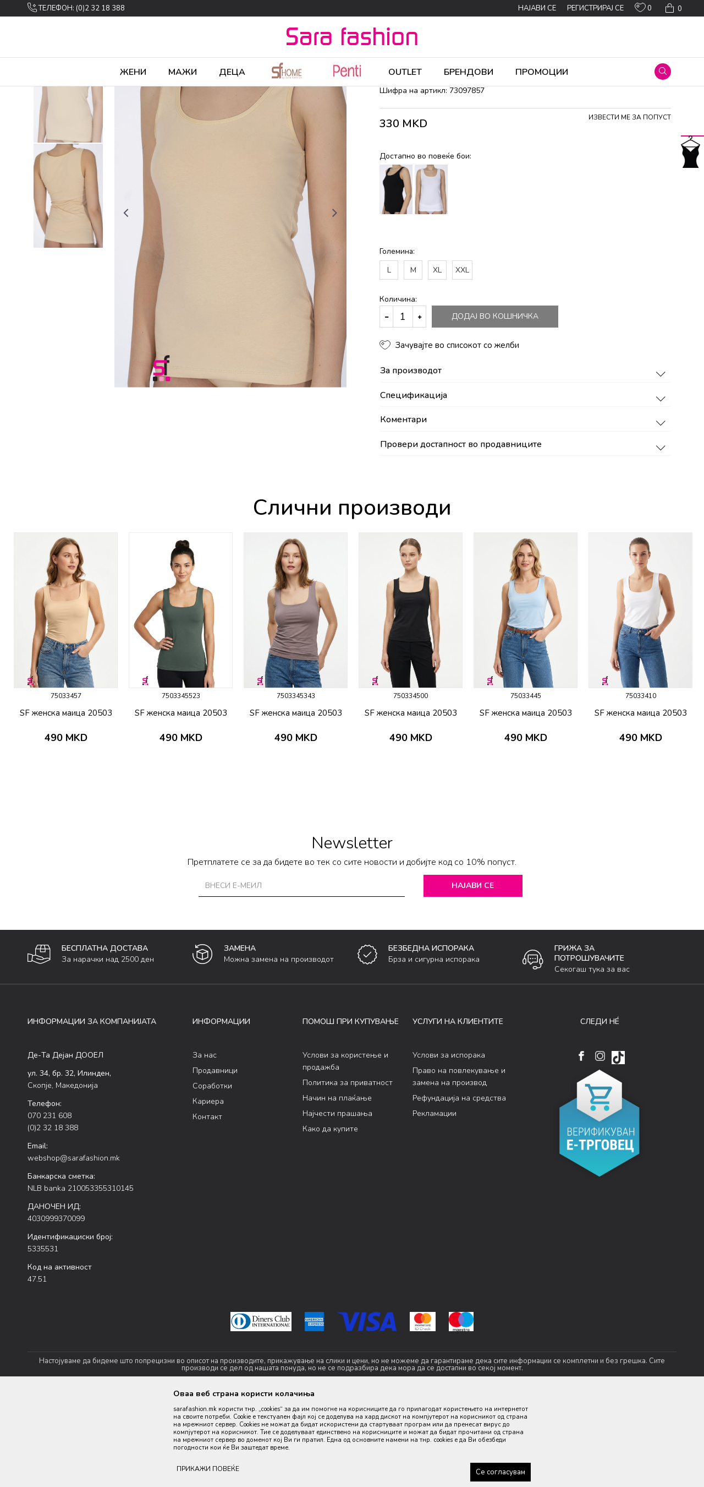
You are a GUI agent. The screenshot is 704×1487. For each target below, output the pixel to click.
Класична (188, 93)
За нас (205, 1141)
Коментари (524, 506)
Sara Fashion (48, 93)
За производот (524, 457)
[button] (662, 71)
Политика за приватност (347, 1169)
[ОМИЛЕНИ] (643, 10)
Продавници (215, 1157)
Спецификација (524, 482)
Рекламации (435, 1200)
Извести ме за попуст (629, 203)
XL (437, 356)
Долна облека (142, 93)
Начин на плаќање (337, 1184)
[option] (68, 177)
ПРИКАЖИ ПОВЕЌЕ (208, 1468)
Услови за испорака (449, 1141)
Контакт (207, 1203)
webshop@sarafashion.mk (74, 1244)
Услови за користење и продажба (345, 1147)
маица (220, 93)
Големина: (397, 338)
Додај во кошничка (495, 402)
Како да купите (330, 1215)
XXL (462, 356)
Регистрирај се (595, 8)
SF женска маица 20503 (66, 799)
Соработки (212, 1172)
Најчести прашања (337, 1200)
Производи (93, 93)
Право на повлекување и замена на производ (459, 1163)
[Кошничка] (672, 8)
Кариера (208, 1188)
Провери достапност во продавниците (524, 531)
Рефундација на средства (459, 1184)
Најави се (473, 972)
